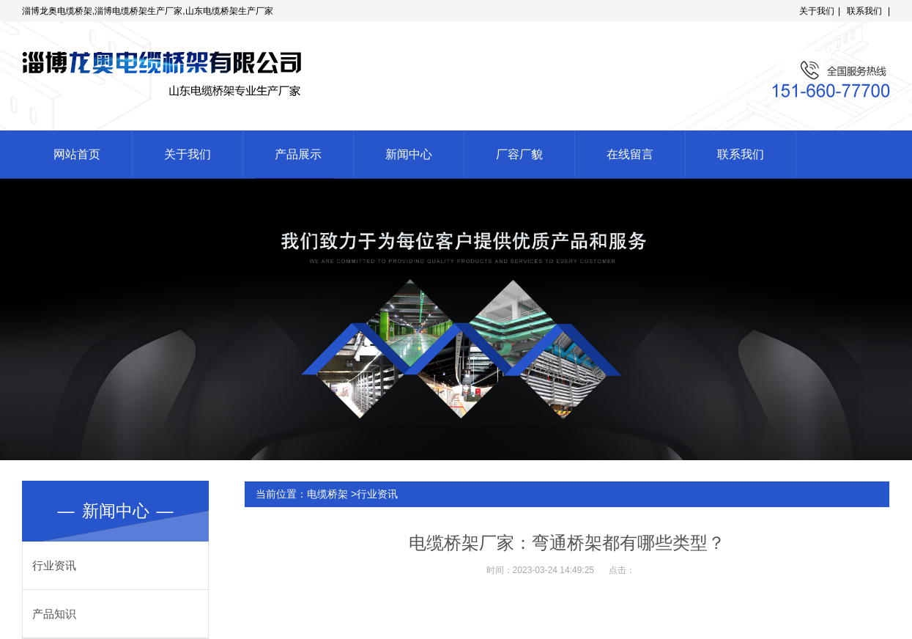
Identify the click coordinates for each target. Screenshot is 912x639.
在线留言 (630, 154)
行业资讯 (54, 565)
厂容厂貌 (519, 154)
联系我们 (864, 11)
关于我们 (816, 11)
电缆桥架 (327, 494)
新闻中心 (408, 154)
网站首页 (76, 154)
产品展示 (298, 154)
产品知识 (54, 613)
